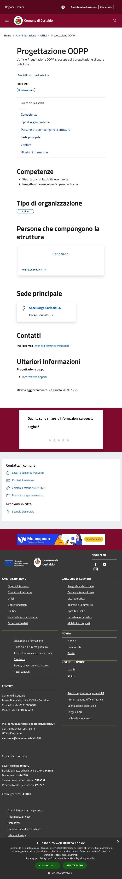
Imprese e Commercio (80, 605)
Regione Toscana (15, 7)
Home (7, 35)
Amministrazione (26, 35)
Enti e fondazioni (17, 605)
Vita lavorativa (76, 598)
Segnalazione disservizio (82, 706)
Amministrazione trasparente (25, 810)
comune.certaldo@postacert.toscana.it (31, 724)
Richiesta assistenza (79, 718)
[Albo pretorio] (106, 7)
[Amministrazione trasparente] (84, 7)
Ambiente (19, 659)
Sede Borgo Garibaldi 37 (45, 307)
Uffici (43, 35)
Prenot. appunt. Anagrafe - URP (86, 693)
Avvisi (71, 653)
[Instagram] (95, 569)
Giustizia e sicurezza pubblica (31, 647)
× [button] (118, 841)
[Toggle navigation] (7, 20)
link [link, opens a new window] (94, 858)
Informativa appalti (34, 377)
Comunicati (74, 647)
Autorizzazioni (22, 672)
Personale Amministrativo (23, 617)
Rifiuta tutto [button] (75, 865)
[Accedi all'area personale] (63, 7)
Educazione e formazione (28, 641)
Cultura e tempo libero (81, 592)
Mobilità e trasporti (79, 623)
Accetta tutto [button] (47, 865)
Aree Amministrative (20, 592)
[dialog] (61, 858)
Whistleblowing (17, 835)
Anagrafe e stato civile (81, 586)
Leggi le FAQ (75, 712)
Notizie (72, 641)
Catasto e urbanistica (80, 617)
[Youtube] (104, 564)
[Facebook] (95, 564)
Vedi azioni (42, 75)
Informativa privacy (19, 817)
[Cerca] (115, 21)
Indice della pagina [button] (32, 103)
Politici (12, 611)
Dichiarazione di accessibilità (24, 829)
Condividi (25, 75)
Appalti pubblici (76, 611)
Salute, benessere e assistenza (31, 665)
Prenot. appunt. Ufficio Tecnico (85, 699)
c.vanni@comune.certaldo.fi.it (52, 346)
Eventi (71, 675)
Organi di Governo (18, 586)
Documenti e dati (18, 623)
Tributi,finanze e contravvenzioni (33, 653)
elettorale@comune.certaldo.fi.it (21, 738)
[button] (61, 873)
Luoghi (71, 669)
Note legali (14, 823)
